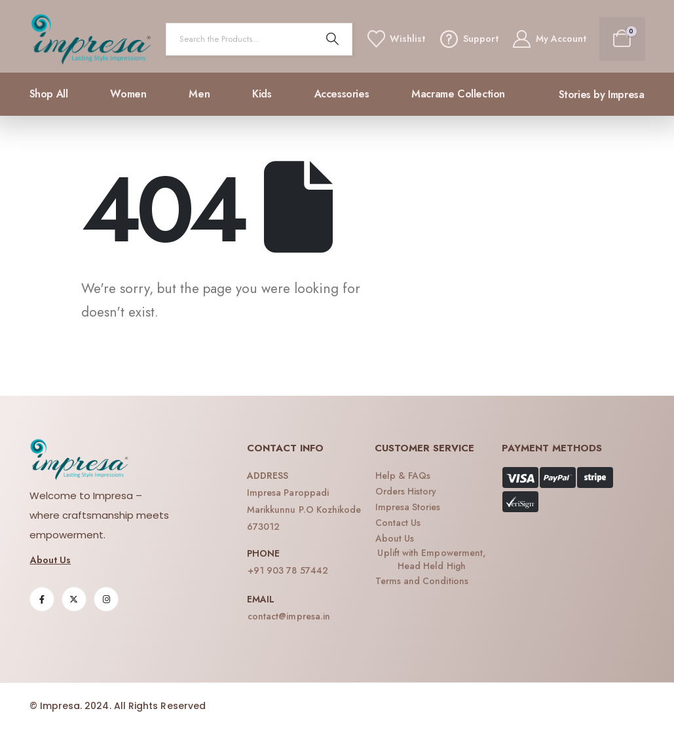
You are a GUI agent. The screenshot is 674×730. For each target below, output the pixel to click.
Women (128, 93)
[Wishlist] (395, 39)
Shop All (48, 93)
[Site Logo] (91, 39)
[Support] (468, 39)
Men (199, 93)
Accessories (341, 93)
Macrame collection (458, 93)
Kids (261, 93)
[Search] (332, 39)
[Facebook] (41, 599)
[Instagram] (106, 599)
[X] (74, 599)
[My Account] (549, 39)
